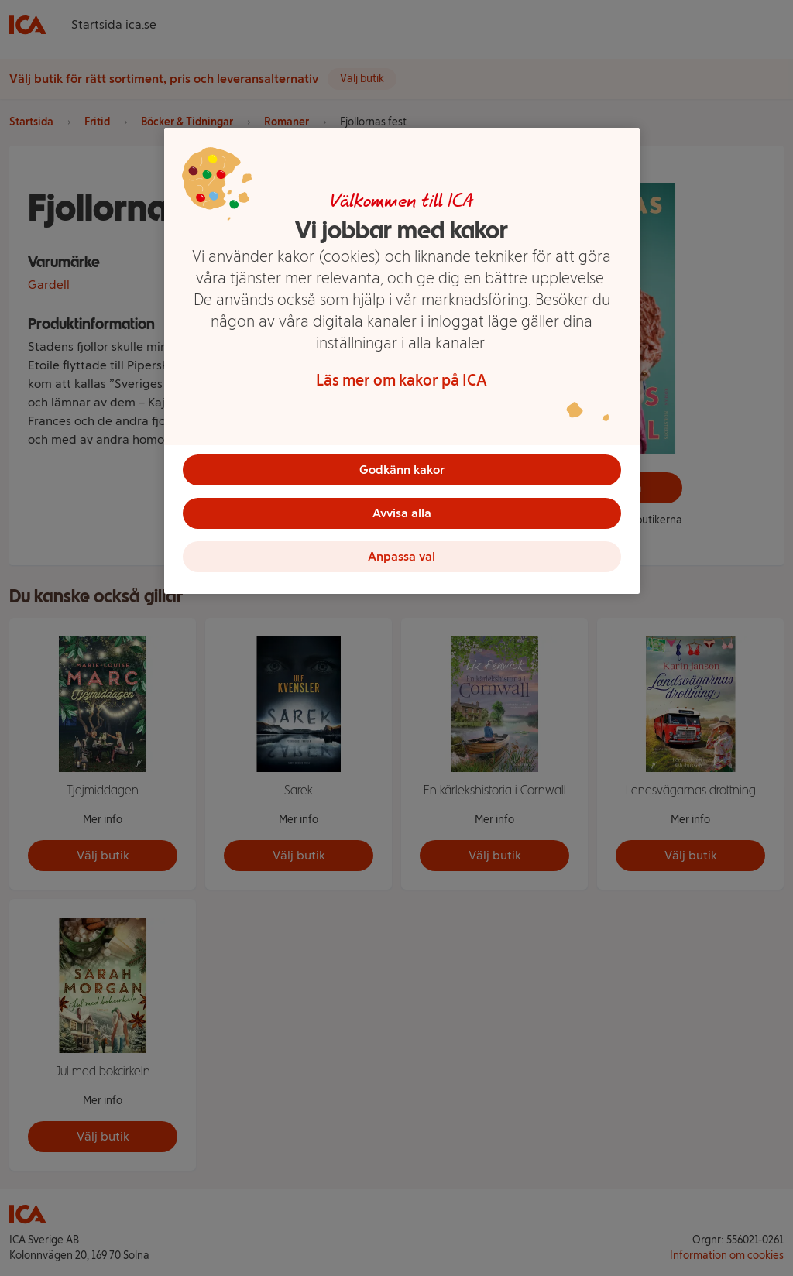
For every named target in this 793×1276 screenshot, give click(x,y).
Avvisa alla (401, 513)
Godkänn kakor (402, 469)
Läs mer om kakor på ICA (401, 380)
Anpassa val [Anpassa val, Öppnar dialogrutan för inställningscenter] (401, 556)
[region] (402, 361)
